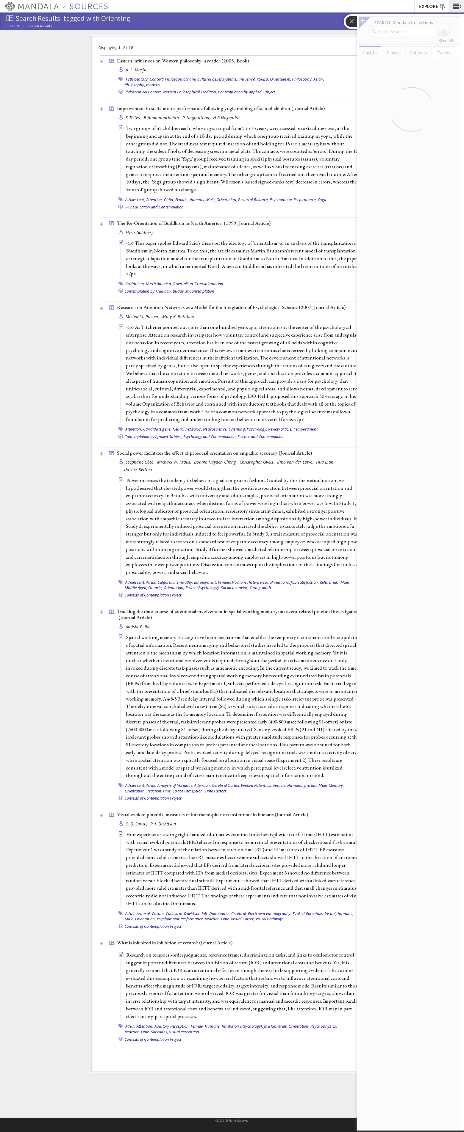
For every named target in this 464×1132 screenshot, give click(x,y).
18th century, (137, 79)
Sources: (16, 26)
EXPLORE (432, 7)
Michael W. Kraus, (175, 462)
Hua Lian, (326, 462)
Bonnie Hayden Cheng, (216, 462)
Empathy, (184, 582)
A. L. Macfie (136, 70)
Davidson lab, (196, 913)
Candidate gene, (157, 429)
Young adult (260, 587)
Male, (210, 199)
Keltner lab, (330, 582)
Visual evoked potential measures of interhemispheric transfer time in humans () (212, 814)
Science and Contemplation (261, 436)
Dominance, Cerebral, (228, 913)
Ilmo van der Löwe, (296, 462)
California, (166, 582)
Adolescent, (135, 199)
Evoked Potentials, (256, 785)
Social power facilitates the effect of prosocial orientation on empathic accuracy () (214, 453)
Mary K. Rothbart (178, 316)
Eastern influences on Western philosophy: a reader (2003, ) (183, 60)
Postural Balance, (253, 199)
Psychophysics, (323, 1026)
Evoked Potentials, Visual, (315, 913)
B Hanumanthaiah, (162, 117)
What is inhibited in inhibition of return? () (174, 942)
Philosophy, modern (142, 84)
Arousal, (144, 913)
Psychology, (257, 429)
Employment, (205, 582)
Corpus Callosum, (167, 913)
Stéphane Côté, (141, 462)
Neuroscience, (215, 429)
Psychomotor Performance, (293, 199)
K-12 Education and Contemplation (154, 207)
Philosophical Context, (143, 92)
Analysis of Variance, (175, 785)
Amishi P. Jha (138, 626)
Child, (169, 199)
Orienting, (237, 429)
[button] (456, 6)
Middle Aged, (136, 587)
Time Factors (216, 791)
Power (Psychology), (202, 587)
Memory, (336, 785)
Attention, (154, 199)
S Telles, (134, 117)
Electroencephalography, (270, 913)
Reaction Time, (159, 791)
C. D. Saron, (137, 824)
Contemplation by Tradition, (148, 291)
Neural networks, (187, 429)
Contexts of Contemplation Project (152, 595)
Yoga (322, 199)
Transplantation (209, 283)
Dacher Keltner (138, 469)
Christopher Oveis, (258, 462)
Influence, (247, 79)
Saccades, (159, 1031)
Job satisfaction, (305, 582)
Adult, (151, 582)
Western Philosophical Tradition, (190, 92)
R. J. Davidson (163, 824)
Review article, (280, 429)
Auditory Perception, (172, 1026)
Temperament (305, 429)
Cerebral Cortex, (226, 785)
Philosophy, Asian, (308, 79)
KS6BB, (263, 79)
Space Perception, (188, 791)
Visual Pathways (270, 918)
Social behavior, (235, 587)
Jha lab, (311, 785)
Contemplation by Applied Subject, (153, 436)
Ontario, (155, 587)
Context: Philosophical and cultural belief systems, (194, 79)
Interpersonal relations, (269, 582)
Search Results (39, 26)
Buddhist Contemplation (193, 291)
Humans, (197, 199)
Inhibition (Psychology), (242, 1026)
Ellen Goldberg (140, 232)
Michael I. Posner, (143, 316)
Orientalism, (280, 79)
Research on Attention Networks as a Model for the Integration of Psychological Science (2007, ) (231, 307)
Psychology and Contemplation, (210, 436)
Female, (181, 199)
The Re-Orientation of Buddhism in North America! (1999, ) (194, 223)
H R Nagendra (226, 117)
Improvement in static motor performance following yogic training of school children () (221, 108)
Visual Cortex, (243, 918)
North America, (159, 283)
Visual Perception (184, 1031)
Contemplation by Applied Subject (246, 92)
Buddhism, (135, 283)
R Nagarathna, (197, 117)
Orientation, (226, 199)
